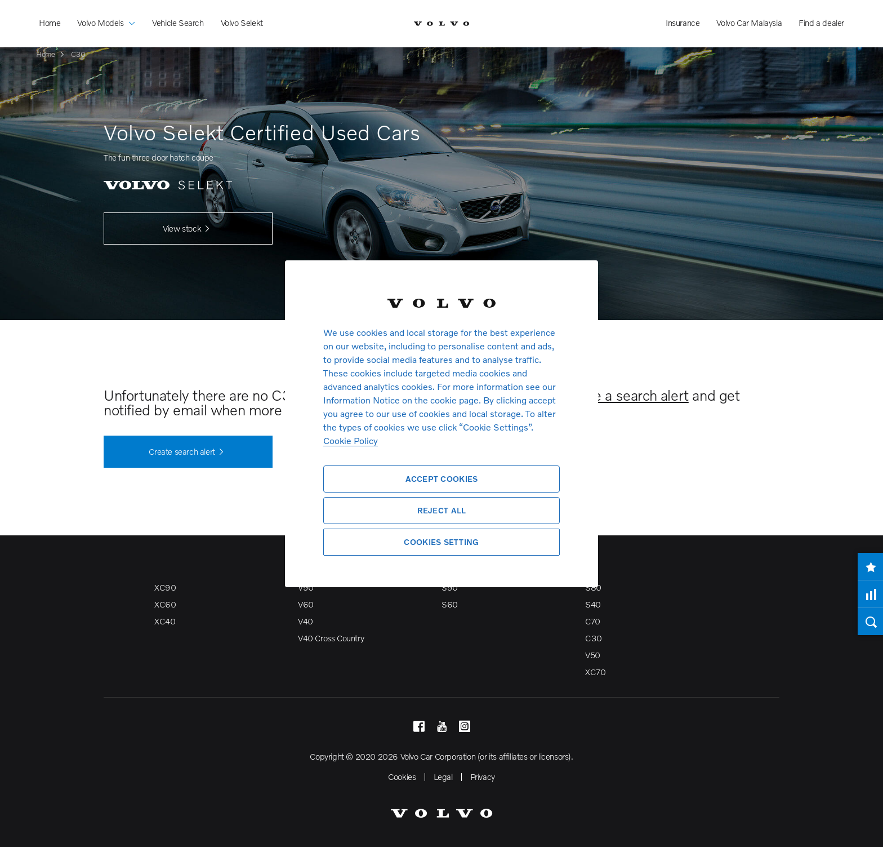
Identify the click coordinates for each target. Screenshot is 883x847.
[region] (441, 423)
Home (49, 22)
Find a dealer (821, 22)
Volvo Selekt (242, 22)
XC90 (165, 587)
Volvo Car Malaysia (749, 22)
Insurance (682, 22)
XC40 (164, 621)
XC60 (165, 604)
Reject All (441, 510)
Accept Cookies (441, 479)
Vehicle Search (177, 22)
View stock (188, 229)
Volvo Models (106, 14)
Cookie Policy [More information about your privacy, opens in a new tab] (350, 440)
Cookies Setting (441, 542)
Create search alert (188, 452)
